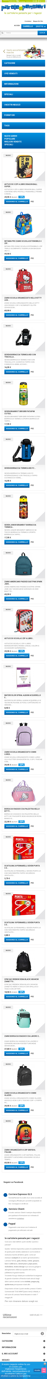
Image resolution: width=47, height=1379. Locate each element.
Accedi (17, 25)
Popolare (9, 139)
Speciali (8, 94)
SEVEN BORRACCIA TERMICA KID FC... (20, 468)
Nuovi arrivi (10, 136)
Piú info (43, 1370)
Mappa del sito (38, 21)
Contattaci (28, 21)
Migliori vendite (13, 142)
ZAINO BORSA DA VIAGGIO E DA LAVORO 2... (22, 1036)
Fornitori (9, 115)
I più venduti (10, 73)
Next (43, 51)
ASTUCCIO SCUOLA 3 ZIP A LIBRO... (19, 638)
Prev (4, 51)
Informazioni (11, 84)
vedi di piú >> (36, 1315)
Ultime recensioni (10, 1316)
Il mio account (10, 1353)
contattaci (20, 1218)
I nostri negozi (12, 105)
